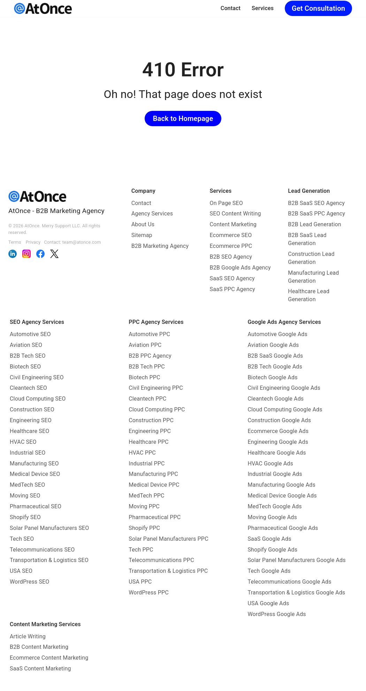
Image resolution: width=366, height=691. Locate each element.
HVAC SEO (23, 442)
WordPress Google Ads (276, 614)
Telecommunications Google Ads (289, 581)
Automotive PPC (149, 334)
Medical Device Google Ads (282, 495)
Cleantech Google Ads (275, 398)
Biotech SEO (25, 366)
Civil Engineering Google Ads (283, 388)
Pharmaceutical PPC (155, 517)
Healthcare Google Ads (276, 452)
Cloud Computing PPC (157, 409)
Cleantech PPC (147, 398)
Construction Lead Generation (311, 258)
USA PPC (140, 581)
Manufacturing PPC (153, 474)
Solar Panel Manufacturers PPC (168, 539)
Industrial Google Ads (274, 474)
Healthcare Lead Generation (308, 295)
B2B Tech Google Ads (274, 366)
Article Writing (28, 636)
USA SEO (21, 571)
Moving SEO (25, 495)
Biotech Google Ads (272, 377)
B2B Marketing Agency (160, 246)
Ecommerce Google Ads (277, 431)
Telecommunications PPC (161, 560)
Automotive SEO (30, 334)
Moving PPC (144, 506)
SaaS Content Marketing (40, 668)
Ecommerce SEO (231, 235)
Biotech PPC (144, 377)
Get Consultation (318, 8)
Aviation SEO (26, 345)
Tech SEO (22, 539)
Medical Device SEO (35, 474)
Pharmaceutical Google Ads (282, 528)
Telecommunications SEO (42, 549)
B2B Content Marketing (39, 647)
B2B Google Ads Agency (240, 267)
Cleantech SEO (28, 388)
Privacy (33, 242)
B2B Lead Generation (314, 224)
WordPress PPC (149, 592)
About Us (143, 224)
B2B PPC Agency (150, 355)
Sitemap (141, 235)
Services (263, 8)
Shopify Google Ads (272, 549)
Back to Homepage (183, 118)
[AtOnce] (43, 8)
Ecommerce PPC (231, 246)
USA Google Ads (268, 603)
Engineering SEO (31, 420)
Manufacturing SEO (34, 463)
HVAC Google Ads (270, 463)
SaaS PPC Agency (232, 289)
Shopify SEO (25, 517)
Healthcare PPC (148, 442)
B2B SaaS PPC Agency (316, 213)
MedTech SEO (27, 484)
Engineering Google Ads (277, 442)
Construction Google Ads (279, 420)
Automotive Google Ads (277, 334)
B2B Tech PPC (147, 366)
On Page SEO (226, 203)
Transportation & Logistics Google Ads (296, 592)
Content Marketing (233, 224)
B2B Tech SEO (28, 355)
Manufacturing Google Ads (281, 484)
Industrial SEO (27, 452)
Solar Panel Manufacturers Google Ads (296, 560)
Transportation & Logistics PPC (168, 571)
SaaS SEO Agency (232, 278)
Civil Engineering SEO (37, 377)
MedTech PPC (146, 495)
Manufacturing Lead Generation (313, 276)
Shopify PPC (144, 528)
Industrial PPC (147, 463)
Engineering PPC (150, 431)
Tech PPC (141, 549)
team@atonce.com (81, 242)
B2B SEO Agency (231, 256)
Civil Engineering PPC (156, 388)
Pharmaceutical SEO (35, 506)
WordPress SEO (29, 581)
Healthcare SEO (29, 431)
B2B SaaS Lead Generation (307, 239)
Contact (231, 8)
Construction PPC (151, 420)
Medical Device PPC (154, 484)
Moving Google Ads (272, 517)
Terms (14, 242)
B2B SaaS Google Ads (275, 355)
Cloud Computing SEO (38, 398)
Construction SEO (32, 409)
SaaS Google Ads (269, 539)
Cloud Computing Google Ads (284, 409)
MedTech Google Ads (274, 506)
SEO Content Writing (235, 213)
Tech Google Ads (268, 571)
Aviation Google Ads (273, 345)
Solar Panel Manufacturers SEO (49, 528)
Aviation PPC (145, 345)
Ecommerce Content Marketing (49, 657)
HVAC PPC (142, 452)
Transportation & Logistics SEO (49, 560)
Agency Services (152, 213)
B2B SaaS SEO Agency (316, 203)
